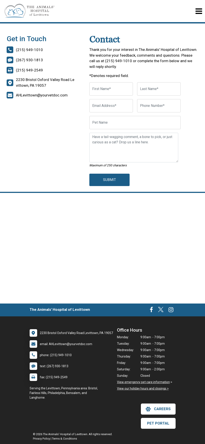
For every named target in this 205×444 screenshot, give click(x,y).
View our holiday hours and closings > (143, 388)
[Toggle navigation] (199, 11)
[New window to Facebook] (151, 310)
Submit (109, 180)
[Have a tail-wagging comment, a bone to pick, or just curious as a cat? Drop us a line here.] (133, 147)
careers (158, 409)
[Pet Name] (135, 122)
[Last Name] (159, 89)
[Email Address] (111, 105)
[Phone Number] (159, 105)
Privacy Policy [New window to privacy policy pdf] (41, 438)
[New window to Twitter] (161, 310)
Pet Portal (158, 423)
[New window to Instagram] (171, 310)
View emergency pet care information (143, 382)
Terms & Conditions (64, 438)
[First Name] (111, 89)
